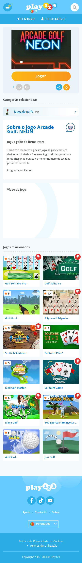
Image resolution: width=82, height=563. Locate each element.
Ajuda (26, 512)
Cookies (58, 541)
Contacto (41, 512)
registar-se (53, 19)
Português (40, 524)
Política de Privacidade (34, 541)
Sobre (56, 512)
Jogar (41, 76)
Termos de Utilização (43, 545)
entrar (26, 19)
